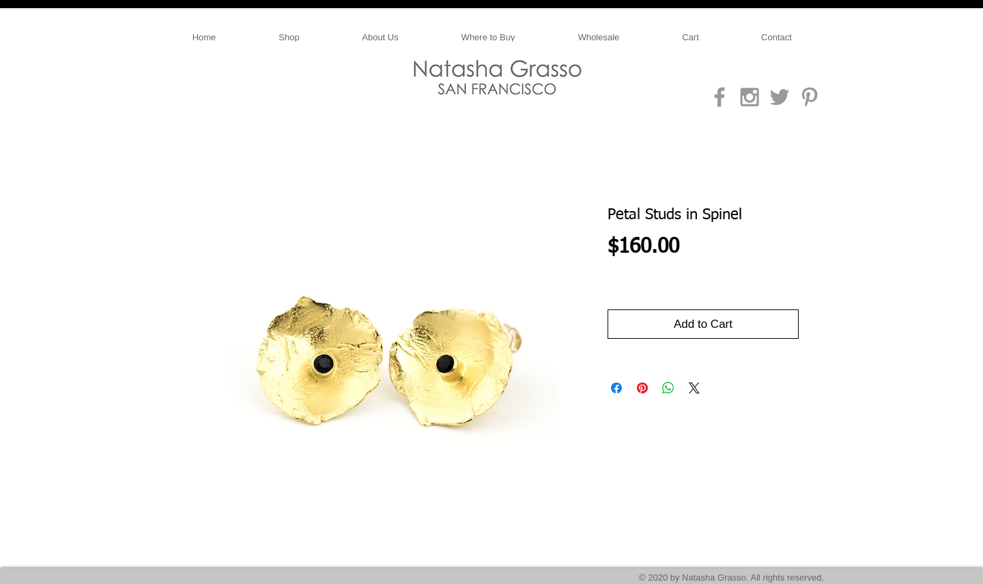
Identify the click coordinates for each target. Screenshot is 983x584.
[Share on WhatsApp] (668, 388)
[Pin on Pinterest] (642, 388)
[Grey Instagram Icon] (750, 97)
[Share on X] (694, 388)
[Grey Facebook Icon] (719, 97)
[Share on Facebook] (616, 388)
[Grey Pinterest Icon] (810, 97)
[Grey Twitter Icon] (780, 97)
